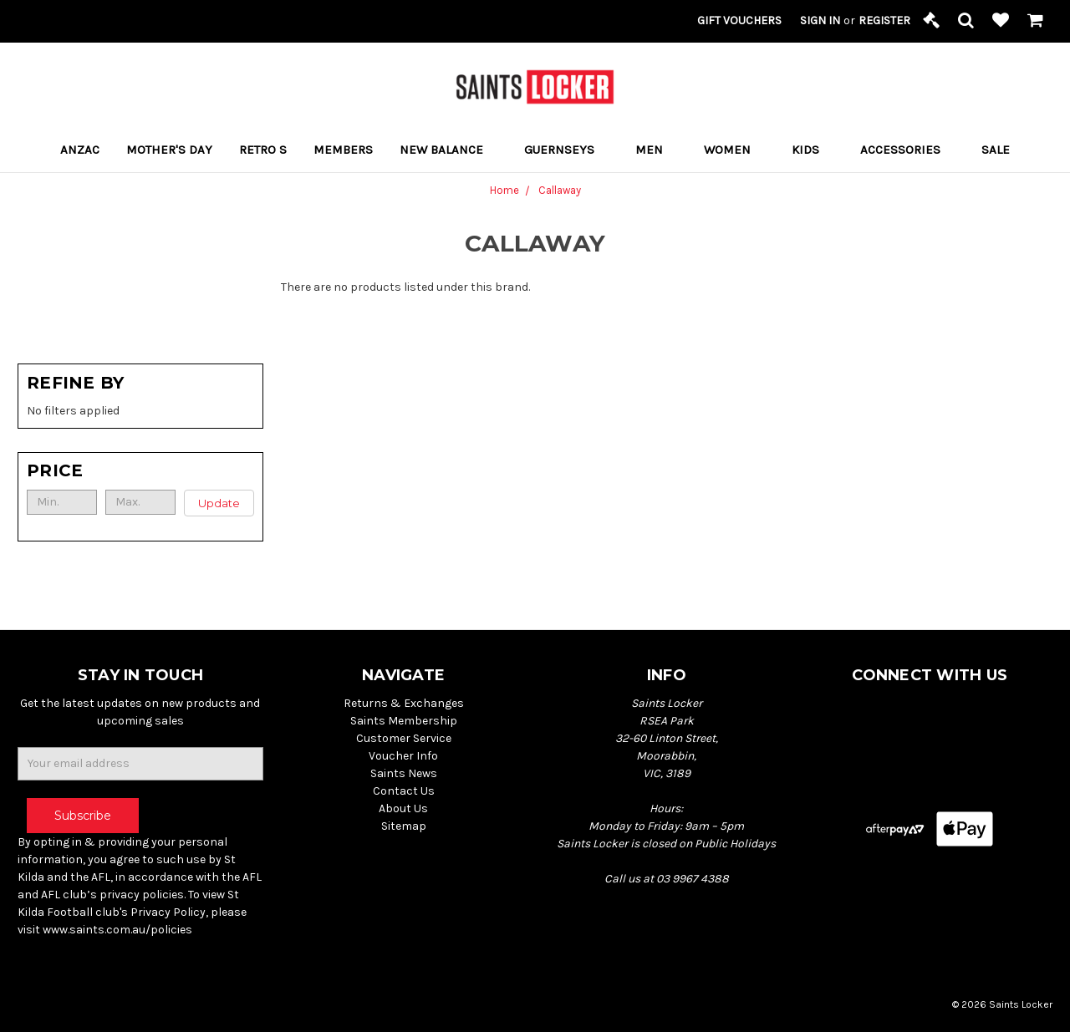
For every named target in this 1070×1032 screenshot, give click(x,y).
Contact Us (404, 791)
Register (884, 20)
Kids (812, 149)
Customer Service (403, 738)
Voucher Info (403, 756)
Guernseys (566, 149)
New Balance (448, 149)
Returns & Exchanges (404, 703)
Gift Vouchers (739, 20)
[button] (140, 470)
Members (343, 149)
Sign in (820, 20)
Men (656, 149)
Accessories (907, 149)
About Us (403, 808)
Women (734, 149)
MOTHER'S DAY (169, 149)
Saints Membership (403, 721)
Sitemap (403, 826)
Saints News (403, 773)
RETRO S (263, 149)
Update (219, 503)
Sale (995, 149)
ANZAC (79, 149)
